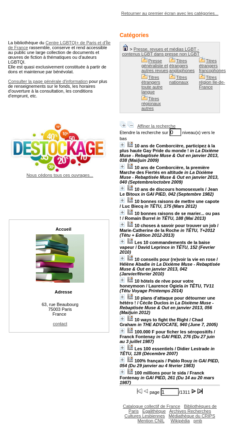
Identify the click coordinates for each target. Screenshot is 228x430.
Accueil (63, 229)
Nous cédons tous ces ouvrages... (60, 173)
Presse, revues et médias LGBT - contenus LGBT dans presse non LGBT (160, 51)
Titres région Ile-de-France (212, 82)
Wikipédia (180, 420)
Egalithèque (154, 411)
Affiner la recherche (156, 126)
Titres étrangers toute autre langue (152, 84)
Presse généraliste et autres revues (154, 65)
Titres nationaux (179, 80)
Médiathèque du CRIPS (191, 415)
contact (60, 323)
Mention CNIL (150, 420)
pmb (197, 420)
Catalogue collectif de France (151, 406)
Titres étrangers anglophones (182, 65)
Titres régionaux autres (151, 103)
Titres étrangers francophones (212, 65)
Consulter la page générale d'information (48, 81)
